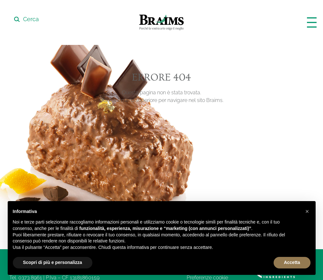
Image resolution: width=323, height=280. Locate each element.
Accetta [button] (292, 262)
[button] (307, 211)
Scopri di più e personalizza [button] (52, 262)
